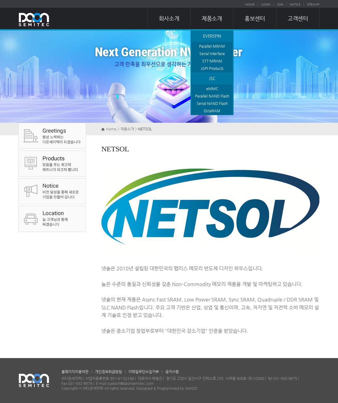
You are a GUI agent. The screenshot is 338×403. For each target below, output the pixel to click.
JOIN (280, 4)
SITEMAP (313, 4)
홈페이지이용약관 (74, 371)
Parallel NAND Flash (212, 96)
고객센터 (298, 18)
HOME (250, 4)
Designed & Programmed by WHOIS (166, 388)
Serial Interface (212, 53)
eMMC (212, 88)
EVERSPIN (212, 36)
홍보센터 (255, 18)
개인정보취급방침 (108, 371)
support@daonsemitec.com (131, 383)
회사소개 (169, 18)
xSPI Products (212, 68)
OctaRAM (212, 111)
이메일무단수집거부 (143, 371)
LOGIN (265, 4)
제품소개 (212, 18)
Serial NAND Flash (212, 103)
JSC (212, 78)
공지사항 (172, 371)
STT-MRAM (212, 61)
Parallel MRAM (212, 46)
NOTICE (295, 4)
